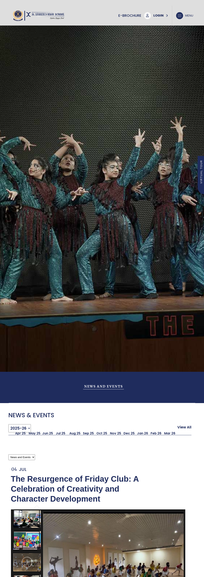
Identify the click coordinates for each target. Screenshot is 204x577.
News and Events (103, 386)
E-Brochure (129, 15)
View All (184, 427)
